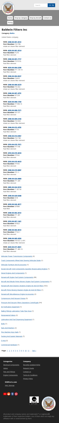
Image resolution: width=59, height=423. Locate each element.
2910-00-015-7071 (14, 144)
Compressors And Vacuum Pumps (13, 298)
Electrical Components (11, 365)
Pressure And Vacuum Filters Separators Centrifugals (20, 303)
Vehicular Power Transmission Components (16, 256)
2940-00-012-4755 (14, 127)
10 (26, 351)
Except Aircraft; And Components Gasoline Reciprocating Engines (24, 269)
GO (51, 5)
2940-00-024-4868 (14, 178)
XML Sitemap (9, 385)
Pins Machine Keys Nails (9, 332)
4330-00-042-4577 (14, 204)
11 (28, 351)
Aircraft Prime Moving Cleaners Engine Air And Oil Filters (21, 290)
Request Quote (28, 368)
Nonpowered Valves (8, 315)
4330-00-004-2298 (14, 67)
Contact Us (47, 18)
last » (34, 351)
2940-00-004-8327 (14, 76)
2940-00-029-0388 (14, 196)
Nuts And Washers (7, 328)
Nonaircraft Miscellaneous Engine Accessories (17, 294)
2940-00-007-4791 (14, 93)
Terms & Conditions (30, 375)
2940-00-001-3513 (14, 42)
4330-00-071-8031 (14, 247)
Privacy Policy (28, 379)
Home (10, 18)
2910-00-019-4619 (14, 161)
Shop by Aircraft (35, 18)
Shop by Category (21, 18)
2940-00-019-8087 (14, 170)
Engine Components (10, 375)
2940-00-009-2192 (14, 119)
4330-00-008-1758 (14, 102)
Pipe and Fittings (9, 372)
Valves (5, 368)
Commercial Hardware (9, 345)
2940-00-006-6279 (14, 85)
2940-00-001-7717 (14, 59)
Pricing (10, 22)
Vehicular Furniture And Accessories (13, 265)
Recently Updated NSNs (31, 365)
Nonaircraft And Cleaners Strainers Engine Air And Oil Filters (22, 286)
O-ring (3, 340)
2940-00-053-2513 (14, 213)
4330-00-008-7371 (14, 110)
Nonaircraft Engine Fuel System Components (17, 277)
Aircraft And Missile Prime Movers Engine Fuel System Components (25, 281)
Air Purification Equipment (10, 307)
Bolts (3, 324)
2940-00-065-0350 (14, 238)
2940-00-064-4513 (14, 230)
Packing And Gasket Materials (11, 336)
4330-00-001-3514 (14, 50)
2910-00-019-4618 (14, 153)
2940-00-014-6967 (14, 136)
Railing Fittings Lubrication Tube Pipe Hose (16, 311)
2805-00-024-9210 (14, 187)
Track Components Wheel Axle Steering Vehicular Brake (21, 260)
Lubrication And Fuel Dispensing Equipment (16, 319)
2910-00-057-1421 (14, 221)
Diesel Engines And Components (12, 273)
